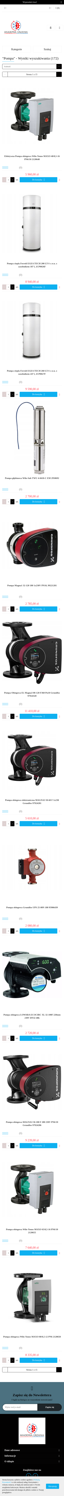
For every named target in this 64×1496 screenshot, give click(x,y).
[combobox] (32, 66)
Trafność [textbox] (7, 66)
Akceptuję (52, 1486)
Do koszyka (38, 179)
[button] (57, 8)
